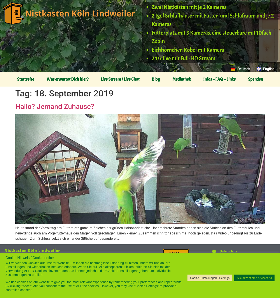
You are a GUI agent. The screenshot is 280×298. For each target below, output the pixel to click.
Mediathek (181, 79)
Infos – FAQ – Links (219, 79)
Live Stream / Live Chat (120, 79)
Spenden (255, 79)
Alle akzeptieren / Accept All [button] (254, 278)
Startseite (25, 79)
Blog (156, 79)
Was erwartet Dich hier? (67, 79)
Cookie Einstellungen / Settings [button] (209, 278)
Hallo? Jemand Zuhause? (54, 106)
